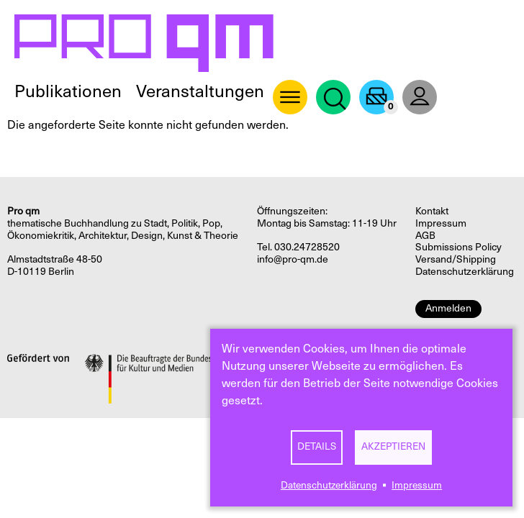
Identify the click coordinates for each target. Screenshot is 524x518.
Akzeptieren (393, 446)
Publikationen (68, 91)
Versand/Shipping (455, 259)
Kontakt (431, 211)
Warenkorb (376, 97)
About (290, 97)
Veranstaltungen (200, 91)
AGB (425, 236)
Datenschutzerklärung (329, 485)
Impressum (417, 485)
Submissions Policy (458, 247)
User (419, 97)
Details (316, 446)
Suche (333, 97)
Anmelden (448, 308)
